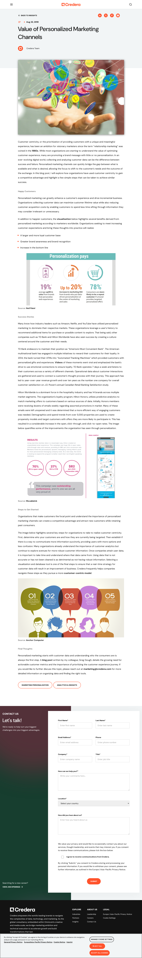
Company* (62, 754)
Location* (62, 799)
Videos (59, 362)
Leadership (91, 914)
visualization (64, 219)
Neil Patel (30, 308)
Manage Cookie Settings (101, 942)
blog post (47, 660)
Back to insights (27, 15)
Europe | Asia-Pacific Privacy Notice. (109, 869)
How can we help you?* (68, 771)
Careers (90, 918)
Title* (98, 754)
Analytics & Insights (67, 685)
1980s (35, 150)
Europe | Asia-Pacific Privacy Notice (117, 914)
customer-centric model (77, 573)
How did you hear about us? (70, 815)
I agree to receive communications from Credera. (87, 857)
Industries (76, 914)
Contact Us (91, 922)
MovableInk (31, 501)
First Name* (63, 720)
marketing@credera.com (97, 669)
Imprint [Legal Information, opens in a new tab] (69, 945)
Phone (98, 737)
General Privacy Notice (13, 945)
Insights (75, 922)
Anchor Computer (35, 640)
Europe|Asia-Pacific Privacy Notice (38, 945)
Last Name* (100, 720)
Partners (75, 918)
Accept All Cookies (99, 955)
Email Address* (64, 737)
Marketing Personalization (35, 685)
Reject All (97, 949)
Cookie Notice (59, 945)
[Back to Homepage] (71, 4)
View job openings (12, 887)
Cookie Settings (109, 918)
